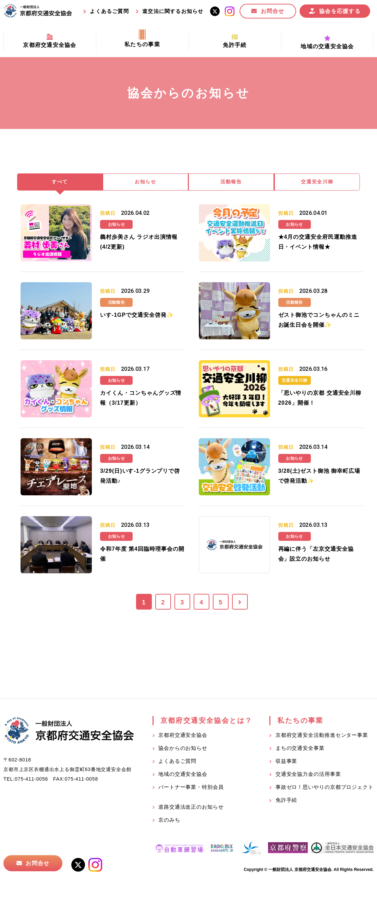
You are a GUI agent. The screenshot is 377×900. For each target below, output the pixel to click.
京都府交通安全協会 (182, 736)
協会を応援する (340, 11)
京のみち (169, 821)
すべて (60, 182)
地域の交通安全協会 (182, 775)
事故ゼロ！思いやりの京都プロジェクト (325, 788)
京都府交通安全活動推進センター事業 (322, 736)
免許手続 (286, 801)
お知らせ (145, 182)
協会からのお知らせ (182, 749)
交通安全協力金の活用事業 (308, 775)
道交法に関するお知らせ (172, 11)
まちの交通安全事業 (300, 749)
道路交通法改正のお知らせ (191, 808)
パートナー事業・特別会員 (191, 788)
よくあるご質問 (109, 11)
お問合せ (272, 11)
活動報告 (231, 182)
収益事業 (286, 762)
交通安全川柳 (317, 182)
